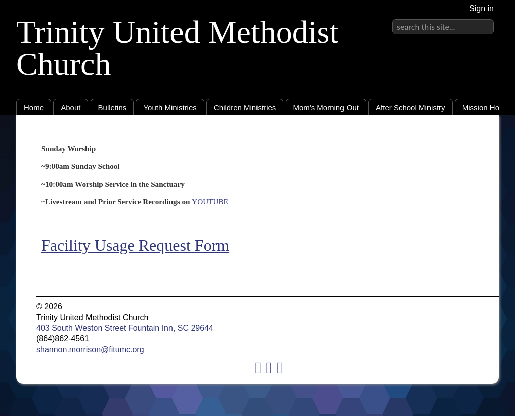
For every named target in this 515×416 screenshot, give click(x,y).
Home (34, 107)
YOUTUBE (210, 201)
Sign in (481, 8)
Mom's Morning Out (326, 107)
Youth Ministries (169, 107)
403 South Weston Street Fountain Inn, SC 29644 (124, 328)
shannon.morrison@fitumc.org (90, 349)
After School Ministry (410, 107)
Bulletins (112, 107)
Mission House (486, 107)
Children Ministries (245, 107)
